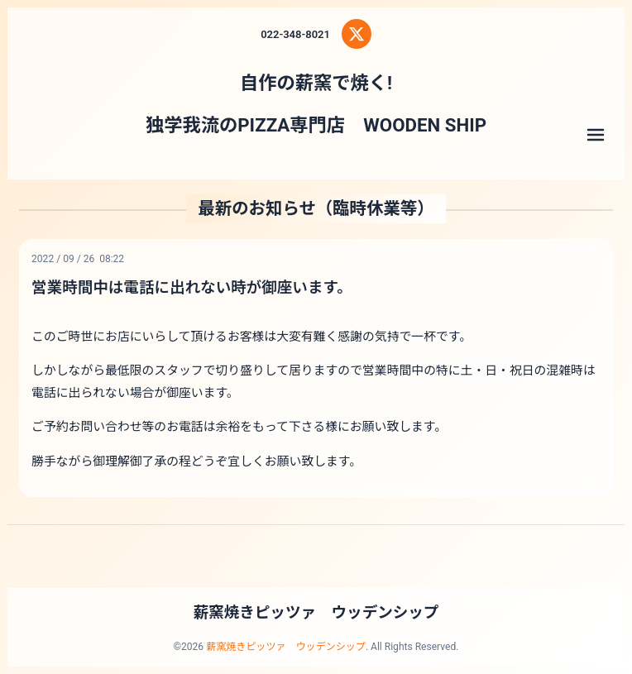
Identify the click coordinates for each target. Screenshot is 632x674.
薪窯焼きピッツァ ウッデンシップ (316, 613)
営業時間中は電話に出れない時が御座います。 (191, 288)
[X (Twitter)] (356, 34)
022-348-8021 (295, 34)
